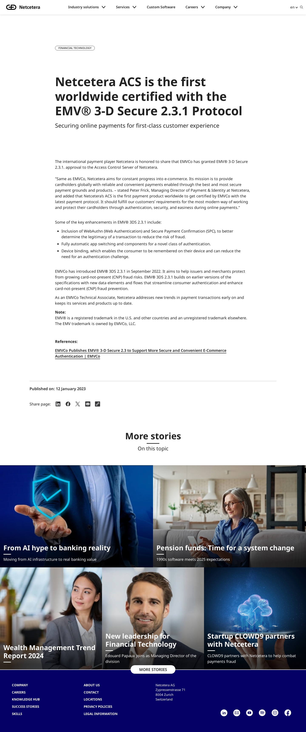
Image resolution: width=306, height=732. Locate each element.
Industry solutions (83, 7)
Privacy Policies (98, 706)
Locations (93, 699)
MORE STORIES (153, 669)
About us (92, 685)
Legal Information (101, 714)
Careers (192, 7)
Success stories (25, 706)
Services (123, 7)
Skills (17, 714)
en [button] (292, 7)
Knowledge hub (26, 699)
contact (91, 692)
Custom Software (161, 7)
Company (223, 7)
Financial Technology (74, 48)
